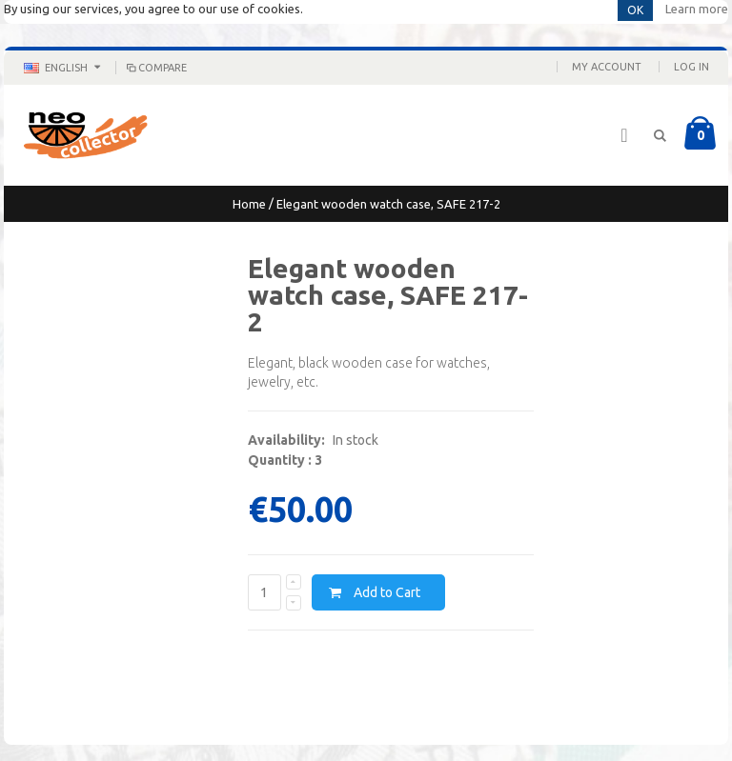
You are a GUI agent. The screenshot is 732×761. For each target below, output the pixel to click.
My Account (606, 66)
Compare (155, 67)
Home (249, 203)
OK (635, 10)
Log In (691, 66)
